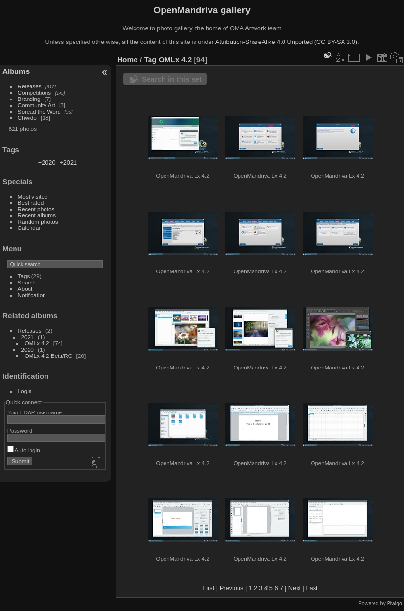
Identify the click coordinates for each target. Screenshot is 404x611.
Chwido (27, 117)
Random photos (38, 221)
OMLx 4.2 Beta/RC (49, 356)
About (25, 288)
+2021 (68, 162)
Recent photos (36, 209)
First (208, 588)
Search (27, 282)
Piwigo (394, 603)
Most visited (33, 196)
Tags (24, 276)
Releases (30, 86)
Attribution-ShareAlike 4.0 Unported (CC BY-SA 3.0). (287, 41)
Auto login (23, 450)
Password (19, 430)
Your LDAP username (34, 412)
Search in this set (172, 79)
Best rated (31, 202)
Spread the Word (39, 111)
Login (25, 391)
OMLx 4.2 (37, 343)
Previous (232, 588)
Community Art (36, 105)
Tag (150, 60)
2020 (27, 349)
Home (127, 60)
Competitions (34, 92)
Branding (29, 99)
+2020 (47, 162)
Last (311, 588)
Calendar (29, 228)
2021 (27, 337)
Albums (16, 71)
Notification (32, 295)
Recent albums (37, 215)
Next (294, 588)
